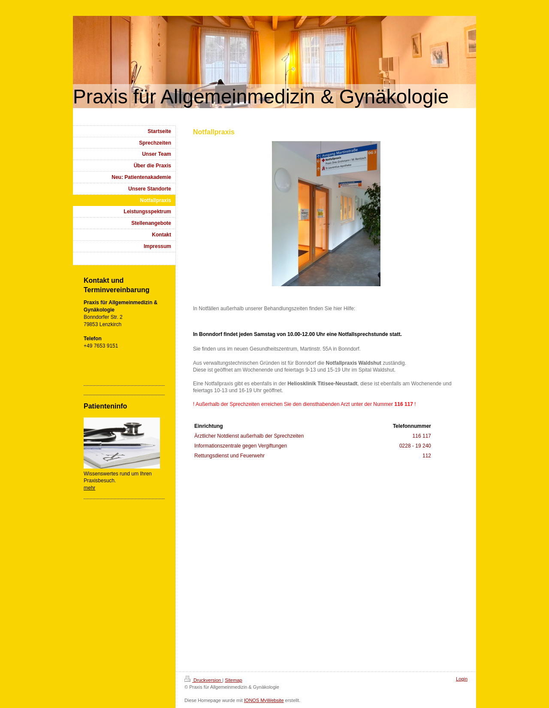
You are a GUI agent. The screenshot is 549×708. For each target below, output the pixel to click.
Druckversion (203, 680)
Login (462, 678)
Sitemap (233, 680)
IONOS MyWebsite (264, 700)
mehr (89, 488)
